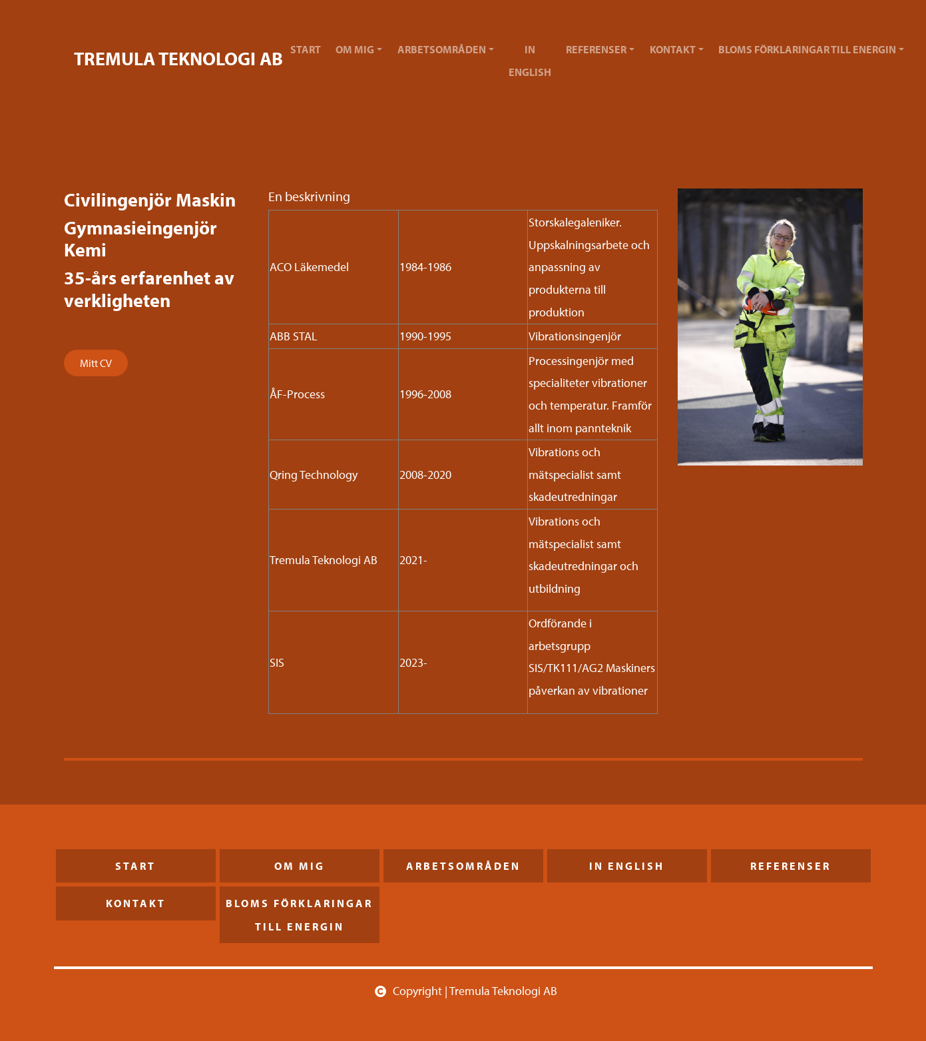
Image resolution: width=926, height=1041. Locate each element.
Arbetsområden (441, 49)
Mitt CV (96, 363)
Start (305, 49)
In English (530, 61)
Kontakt (673, 49)
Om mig (355, 49)
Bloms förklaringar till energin (807, 49)
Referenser (596, 49)
